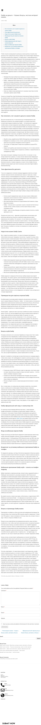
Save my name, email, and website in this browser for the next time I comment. (21, 624)
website (6, 694)
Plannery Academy (4, 676)
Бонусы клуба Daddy (10, 39)
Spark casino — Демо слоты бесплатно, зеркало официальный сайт (15, 648)
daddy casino (20, 418)
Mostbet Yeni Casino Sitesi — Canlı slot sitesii (9, 652)
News (13, 576)
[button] (20, 10)
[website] (2, 695)
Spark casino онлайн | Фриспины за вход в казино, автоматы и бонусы (16, 645)
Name (3, 606)
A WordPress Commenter (5, 658)
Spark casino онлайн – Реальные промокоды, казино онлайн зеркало (15, 647)
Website (3, 618)
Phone (5, 683)
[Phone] (2, 685)
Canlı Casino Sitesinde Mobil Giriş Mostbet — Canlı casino (12, 650)
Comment (3, 590)
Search (1, 636)
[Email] (2, 690)
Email (2, 612)
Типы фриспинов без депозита (12, 32)
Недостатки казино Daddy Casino (13, 34)
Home (2, 674)
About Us (2, 675)
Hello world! (14, 658)
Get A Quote (3, 677)
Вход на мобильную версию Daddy (13, 44)
